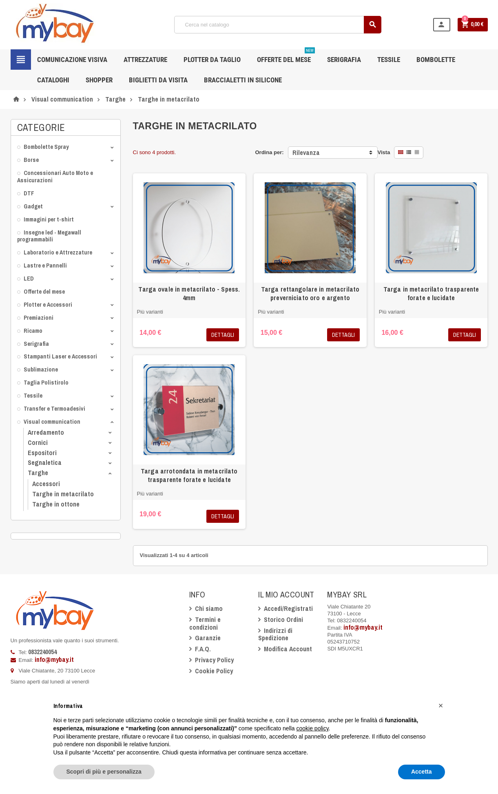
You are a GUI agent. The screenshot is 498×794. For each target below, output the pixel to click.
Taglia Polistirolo (46, 382)
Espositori (42, 452)
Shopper (99, 80)
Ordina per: (269, 152)
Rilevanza (306, 152)
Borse (31, 160)
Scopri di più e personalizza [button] (104, 771)
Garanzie (208, 637)
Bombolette (435, 59)
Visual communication (52, 421)
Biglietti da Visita (158, 80)
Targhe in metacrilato (63, 493)
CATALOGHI (53, 80)
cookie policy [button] (312, 728)
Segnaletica (45, 462)
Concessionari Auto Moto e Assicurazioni (55, 176)
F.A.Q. (203, 648)
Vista (384, 152)
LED (29, 278)
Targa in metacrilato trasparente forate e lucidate (431, 293)
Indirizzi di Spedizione (275, 634)
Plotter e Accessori (48, 304)
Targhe (38, 472)
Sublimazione (41, 369)
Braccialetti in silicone (243, 80)
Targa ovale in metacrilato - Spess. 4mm (189, 293)
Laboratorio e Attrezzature (58, 252)
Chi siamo (209, 608)
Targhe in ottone (56, 504)
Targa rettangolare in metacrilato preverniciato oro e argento (310, 293)
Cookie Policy (214, 670)
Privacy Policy (214, 659)
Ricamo (33, 330)
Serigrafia (36, 343)
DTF (29, 193)
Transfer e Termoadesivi (54, 408)
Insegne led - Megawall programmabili (49, 235)
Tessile (33, 395)
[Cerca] (277, 24)
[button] (440, 705)
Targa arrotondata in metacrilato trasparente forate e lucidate (189, 475)
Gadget (33, 206)
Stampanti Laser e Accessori (60, 356)
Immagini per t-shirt (49, 219)
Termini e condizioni (205, 623)
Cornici (38, 442)
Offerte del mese (44, 291)
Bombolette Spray (46, 146)
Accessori (46, 483)
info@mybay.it (54, 659)
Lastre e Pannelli (45, 265)
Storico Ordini (283, 619)
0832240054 (42, 651)
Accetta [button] (421, 771)
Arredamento (46, 432)
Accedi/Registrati (288, 608)
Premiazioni (38, 317)
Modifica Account (288, 648)
